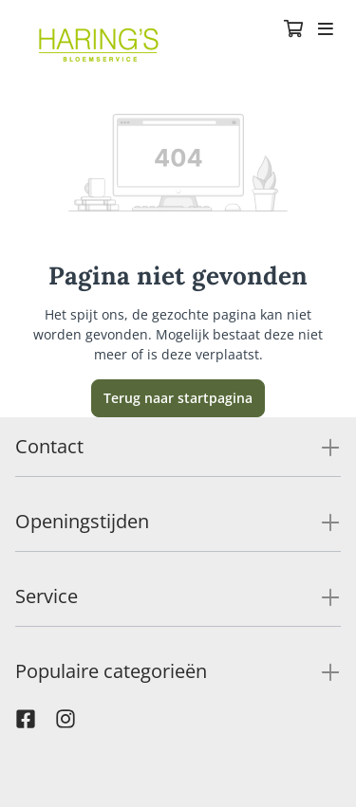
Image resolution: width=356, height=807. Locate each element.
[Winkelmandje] (293, 30)
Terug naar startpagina (178, 398)
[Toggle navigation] (325, 30)
